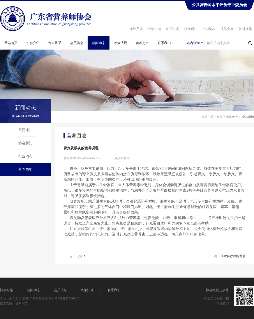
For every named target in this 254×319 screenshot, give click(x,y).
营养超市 (142, 43)
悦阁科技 (21, 303)
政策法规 (120, 43)
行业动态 (25, 156)
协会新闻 (25, 143)
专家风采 (54, 43)
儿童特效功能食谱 (233, 256)
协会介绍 (32, 43)
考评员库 (136, 29)
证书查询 (172, 29)
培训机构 (208, 29)
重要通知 (25, 130)
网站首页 (11, 43)
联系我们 (164, 43)
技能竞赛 (227, 29)
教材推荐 (245, 29)
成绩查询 (154, 29)
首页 (220, 117)
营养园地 (25, 169)
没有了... (82, 256)
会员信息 (76, 43)
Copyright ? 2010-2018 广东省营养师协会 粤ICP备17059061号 (40, 298)
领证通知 (190, 29)
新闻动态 (98, 43)
